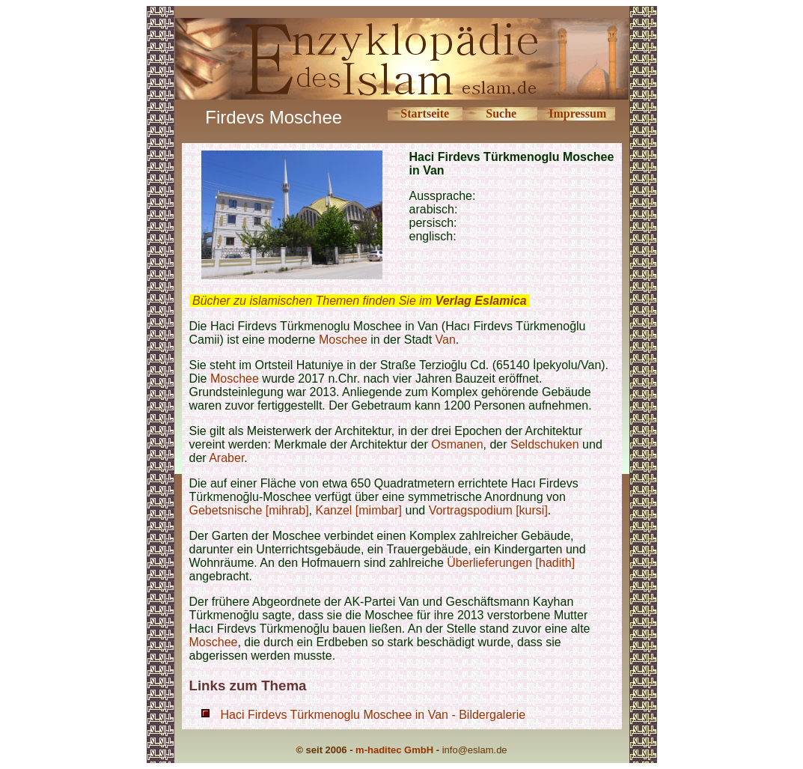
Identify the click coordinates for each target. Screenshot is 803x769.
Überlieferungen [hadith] (511, 562)
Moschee (343, 339)
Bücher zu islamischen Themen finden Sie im (359, 300)
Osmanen (457, 444)
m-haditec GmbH (394, 750)
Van (446, 339)
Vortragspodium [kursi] (488, 510)
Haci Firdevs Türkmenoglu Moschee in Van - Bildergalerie (373, 714)
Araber (226, 458)
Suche (501, 113)
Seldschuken (544, 444)
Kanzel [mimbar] (358, 510)
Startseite (424, 113)
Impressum (577, 113)
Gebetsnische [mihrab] (249, 510)
